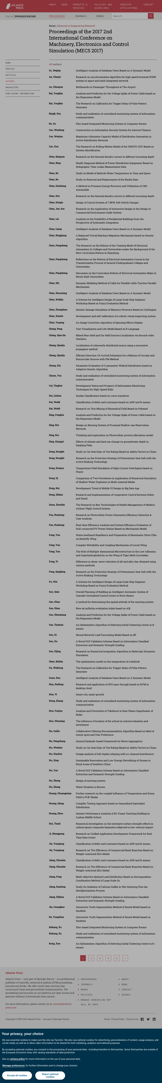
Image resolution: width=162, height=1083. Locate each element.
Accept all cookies (17, 1075)
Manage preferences (13, 1065)
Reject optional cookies (50, 1075)
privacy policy (18, 1059)
